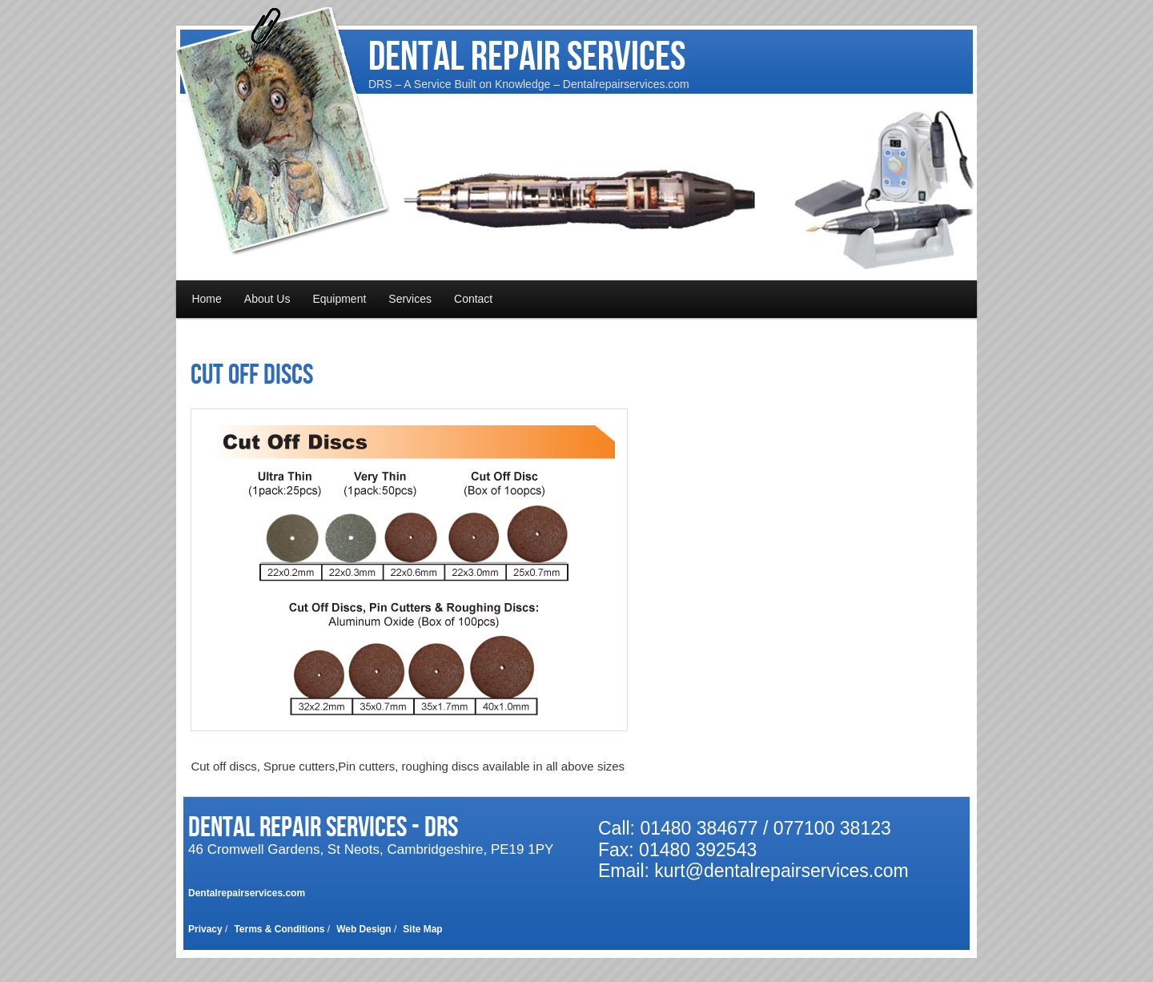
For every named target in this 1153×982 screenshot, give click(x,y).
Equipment (339, 298)
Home (206, 298)
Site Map (422, 929)
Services (410, 298)
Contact (473, 298)
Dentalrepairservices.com (246, 893)
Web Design (363, 929)
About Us (267, 298)
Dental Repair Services (526, 57)
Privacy (205, 929)
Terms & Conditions (279, 929)
